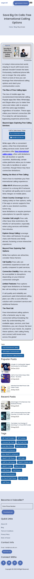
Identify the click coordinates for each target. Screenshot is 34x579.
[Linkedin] (20, 563)
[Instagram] (14, 563)
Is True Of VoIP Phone (9, 478)
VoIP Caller (21, 458)
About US (4, 524)
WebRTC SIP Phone (8, 458)
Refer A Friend (5, 538)
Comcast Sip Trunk (8, 442)
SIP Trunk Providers (8, 438)
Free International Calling (10, 347)
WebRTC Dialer (7, 466)
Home (11, 27)
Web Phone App (21, 446)
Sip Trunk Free (22, 442)
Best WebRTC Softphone (10, 454)
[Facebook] (3, 563)
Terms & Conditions (7, 531)
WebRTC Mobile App (24, 462)
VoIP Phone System (8, 474)
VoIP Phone (6, 470)
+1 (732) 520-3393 (17, 133)
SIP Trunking (21, 438)
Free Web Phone (7, 446)
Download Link (8, 512)
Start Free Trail (7, 551)
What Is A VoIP (19, 466)
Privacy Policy (5, 534)
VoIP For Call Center (8, 462)
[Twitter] (9, 563)
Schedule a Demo (21, 3)
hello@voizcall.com (17, 137)
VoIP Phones (17, 470)
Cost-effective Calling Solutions (13, 355)
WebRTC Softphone (8, 450)
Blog (15, 27)
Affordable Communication (11, 351)
